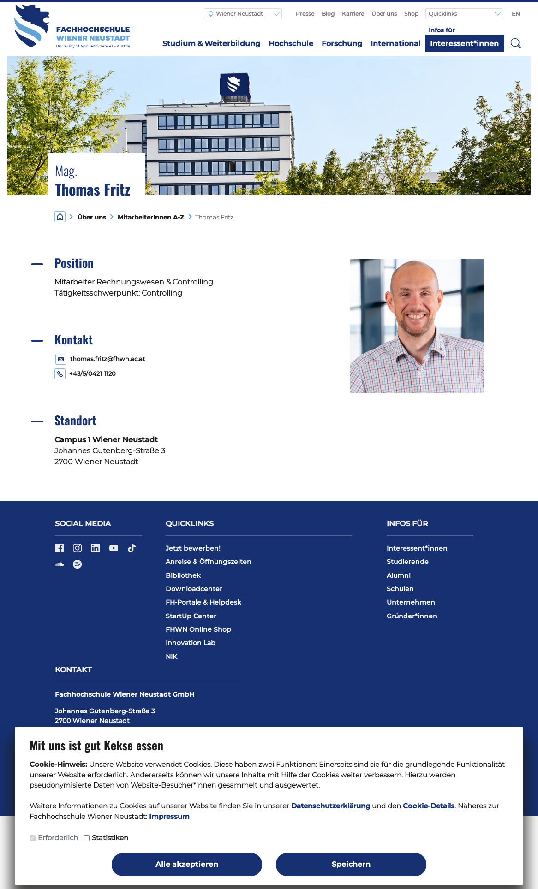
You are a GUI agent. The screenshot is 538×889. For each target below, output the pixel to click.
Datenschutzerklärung (330, 805)
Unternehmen (411, 602)
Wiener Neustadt (235, 13)
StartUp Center (191, 616)
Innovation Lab (190, 642)
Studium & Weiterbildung (211, 43)
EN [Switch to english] (516, 13)
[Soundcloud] (60, 567)
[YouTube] (114, 551)
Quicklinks (444, 13)
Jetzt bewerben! (193, 548)
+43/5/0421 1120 (92, 373)
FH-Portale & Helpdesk (203, 602)
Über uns (384, 13)
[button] (516, 43)
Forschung (342, 43)
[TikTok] (131, 551)
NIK (171, 656)
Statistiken (110, 837)
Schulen (400, 589)
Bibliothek (183, 575)
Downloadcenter (194, 589)
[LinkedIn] (96, 551)
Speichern (351, 864)
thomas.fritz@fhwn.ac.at (107, 359)
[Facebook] (60, 551)
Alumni (399, 575)
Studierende (408, 561)
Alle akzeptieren (186, 864)
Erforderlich (58, 837)
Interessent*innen (464, 43)
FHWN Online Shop (198, 629)
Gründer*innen (412, 616)
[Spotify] (77, 567)
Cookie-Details (428, 805)
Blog (328, 13)
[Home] (60, 216)
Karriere (353, 13)
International (396, 43)
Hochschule (291, 43)
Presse (305, 13)
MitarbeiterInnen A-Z (149, 217)
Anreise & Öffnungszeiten (208, 561)
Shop (411, 13)
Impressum (169, 816)
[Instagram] (78, 551)
